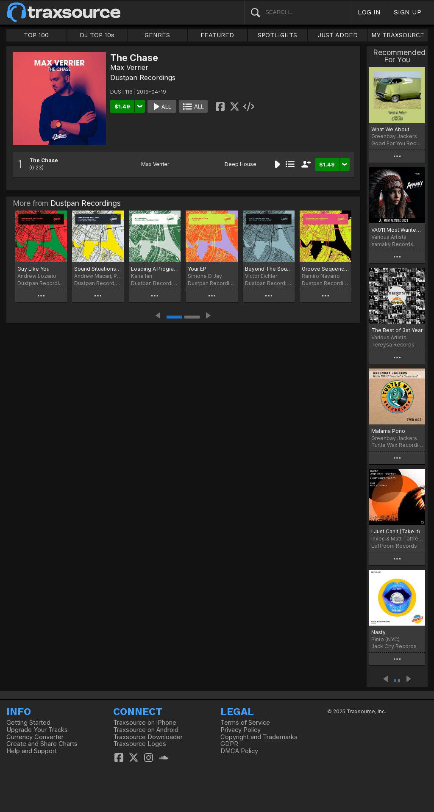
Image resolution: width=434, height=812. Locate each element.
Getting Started (28, 722)
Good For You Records (397, 143)
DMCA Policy (239, 751)
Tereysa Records (393, 344)
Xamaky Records (392, 244)
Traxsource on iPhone (144, 722)
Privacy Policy (240, 730)
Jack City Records (394, 646)
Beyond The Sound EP (268, 269)
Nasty (378, 632)
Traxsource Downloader (148, 737)
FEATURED (217, 35)
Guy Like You (33, 269)
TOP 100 (36, 35)
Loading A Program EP (154, 269)
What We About (390, 129)
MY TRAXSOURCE (397, 35)
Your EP (197, 269)
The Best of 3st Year (397, 330)
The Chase (43, 160)
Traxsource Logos (139, 744)
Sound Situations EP (98, 269)
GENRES (157, 35)
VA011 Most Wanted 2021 (397, 230)
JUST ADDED (338, 35)
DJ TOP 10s (97, 35)
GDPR (229, 744)
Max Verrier (129, 67)
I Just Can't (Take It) (395, 531)
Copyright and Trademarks (259, 737)
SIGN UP (407, 12)
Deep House (240, 164)
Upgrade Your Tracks (37, 730)
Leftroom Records (394, 546)
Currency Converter (35, 737)
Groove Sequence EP (325, 269)
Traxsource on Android (145, 730)
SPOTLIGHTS (277, 35)
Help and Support (31, 751)
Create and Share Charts (42, 744)
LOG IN (369, 12)
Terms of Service (245, 722)
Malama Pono (388, 431)
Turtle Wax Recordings (397, 445)
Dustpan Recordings (142, 77)
